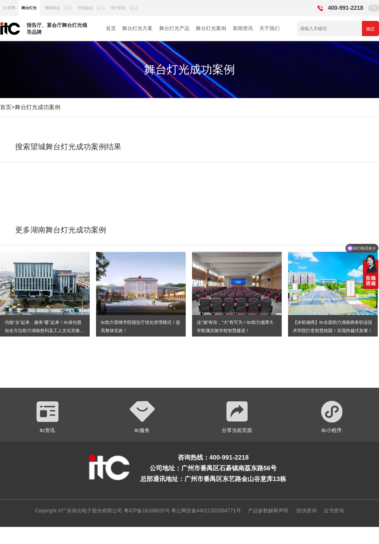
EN (373, 8)
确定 (370, 28)
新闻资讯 (243, 28)
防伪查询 (307, 510)
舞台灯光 (29, 8)
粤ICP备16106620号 (146, 510)
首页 (111, 28)
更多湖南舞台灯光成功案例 (60, 230)
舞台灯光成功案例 (37, 107)
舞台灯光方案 (137, 28)
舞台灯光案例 (211, 28)
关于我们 (269, 28)
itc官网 (9, 8)
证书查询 (334, 510)
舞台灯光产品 (174, 28)
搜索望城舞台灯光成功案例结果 (68, 146)
